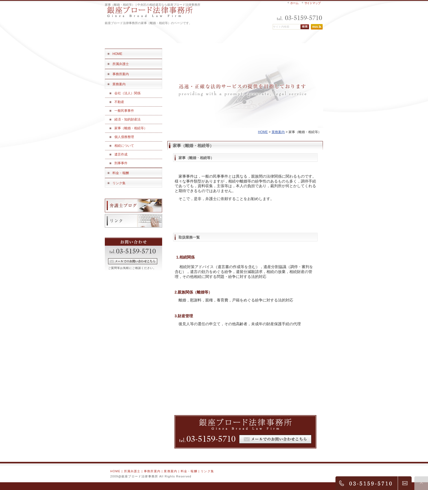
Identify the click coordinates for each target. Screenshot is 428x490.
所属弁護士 (132, 471)
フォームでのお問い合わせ (132, 261)
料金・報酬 (189, 471)
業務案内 (278, 132)
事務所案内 (152, 471)
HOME (263, 132)
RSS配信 (317, 27)
